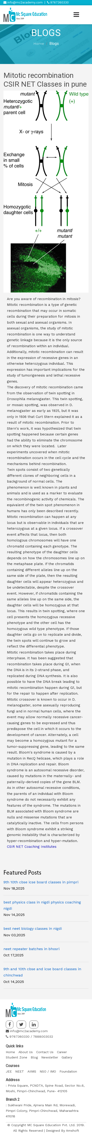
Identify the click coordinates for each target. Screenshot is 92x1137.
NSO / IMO (48, 1071)
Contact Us (44, 1052)
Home (38, 43)
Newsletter (49, 1057)
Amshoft (72, 1130)
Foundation (68, 1071)
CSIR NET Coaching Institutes (31, 847)
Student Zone (16, 1057)
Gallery (67, 1057)
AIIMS (31, 1071)
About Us (25, 1052)
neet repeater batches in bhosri (31, 949)
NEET (19, 1071)
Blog (34, 1057)
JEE (9, 1071)
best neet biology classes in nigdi (32, 928)
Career (62, 1052)
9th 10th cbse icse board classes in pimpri (40, 882)
